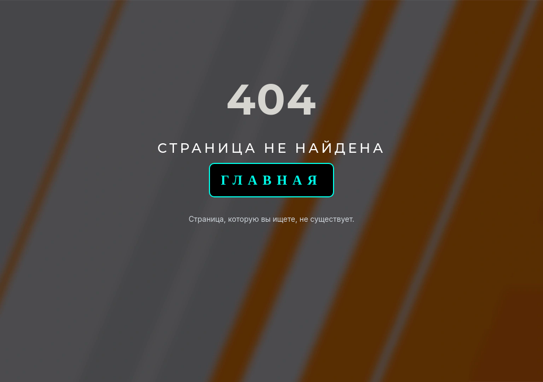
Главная (271, 180)
